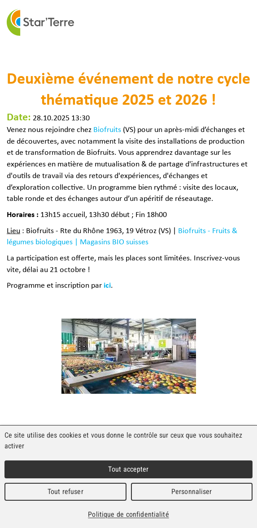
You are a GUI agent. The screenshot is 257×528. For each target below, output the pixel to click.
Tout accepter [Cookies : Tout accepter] (128, 469)
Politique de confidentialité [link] (128, 514)
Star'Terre (40, 22)
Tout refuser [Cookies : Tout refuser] (65, 491)
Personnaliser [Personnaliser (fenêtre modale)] (191, 491)
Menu (247, 22)
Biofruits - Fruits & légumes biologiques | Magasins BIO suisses (122, 236)
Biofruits (107, 128)
